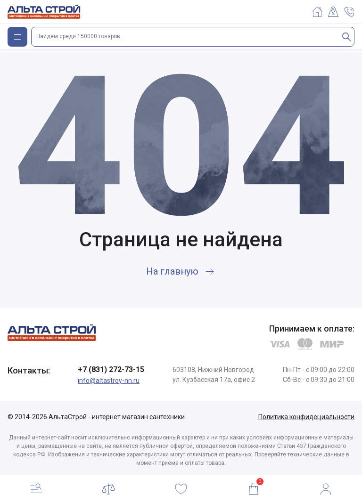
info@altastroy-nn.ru (109, 380)
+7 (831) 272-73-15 (111, 369)
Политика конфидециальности (306, 417)
